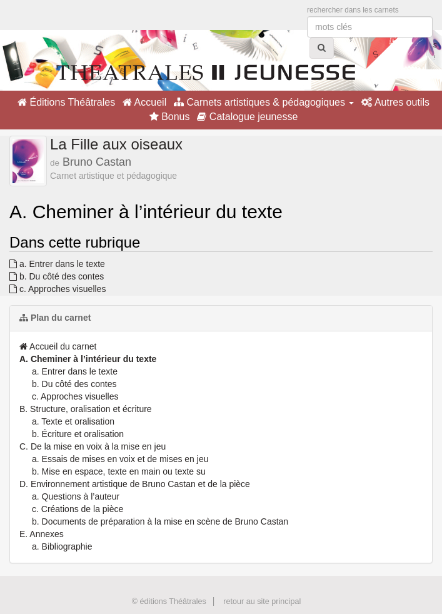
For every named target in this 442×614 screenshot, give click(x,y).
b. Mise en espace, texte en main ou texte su (119, 471)
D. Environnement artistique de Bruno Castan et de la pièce (134, 484)
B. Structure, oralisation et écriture (85, 409)
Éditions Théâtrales (66, 102)
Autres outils (395, 102)
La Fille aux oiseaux (116, 144)
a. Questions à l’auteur (75, 496)
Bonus (169, 116)
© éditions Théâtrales (169, 601)
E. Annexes (41, 534)
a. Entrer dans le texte (57, 264)
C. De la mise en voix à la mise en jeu (92, 446)
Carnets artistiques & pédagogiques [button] (264, 102)
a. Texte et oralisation (73, 421)
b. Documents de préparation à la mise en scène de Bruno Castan (160, 521)
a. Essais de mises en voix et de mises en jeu (120, 459)
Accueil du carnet (58, 346)
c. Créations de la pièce (77, 509)
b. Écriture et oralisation (78, 434)
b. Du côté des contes (56, 276)
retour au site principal (262, 601)
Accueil (144, 102)
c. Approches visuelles (57, 289)
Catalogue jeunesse (247, 116)
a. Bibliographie (62, 546)
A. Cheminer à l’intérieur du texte (87, 359)
